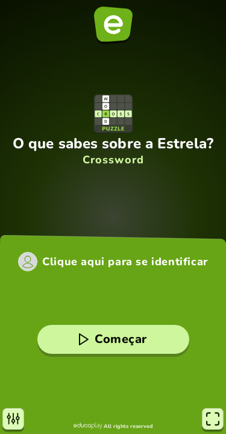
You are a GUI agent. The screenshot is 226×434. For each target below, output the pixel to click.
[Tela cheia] (213, 419)
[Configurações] (13, 419)
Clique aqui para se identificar (125, 261)
